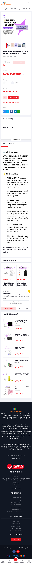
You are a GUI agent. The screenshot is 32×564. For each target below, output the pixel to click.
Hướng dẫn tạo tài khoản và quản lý (16, 511)
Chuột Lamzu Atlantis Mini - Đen (22, 387)
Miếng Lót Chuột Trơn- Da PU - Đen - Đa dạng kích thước (21, 322)
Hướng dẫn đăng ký (16, 500)
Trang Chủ (5, 9)
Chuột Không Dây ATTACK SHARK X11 (21, 348)
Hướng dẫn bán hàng (16, 502)
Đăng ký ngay (16, 539)
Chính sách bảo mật (16, 507)
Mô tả (4, 144)
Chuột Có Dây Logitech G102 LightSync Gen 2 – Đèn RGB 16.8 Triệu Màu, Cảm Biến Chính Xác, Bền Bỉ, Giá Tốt (23, 284)
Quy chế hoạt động (16, 504)
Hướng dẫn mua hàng (16, 497)
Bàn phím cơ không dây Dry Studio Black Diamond (22, 335)
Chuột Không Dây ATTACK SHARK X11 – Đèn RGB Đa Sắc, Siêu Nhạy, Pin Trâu (9, 284)
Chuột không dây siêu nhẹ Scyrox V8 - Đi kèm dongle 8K (22, 374)
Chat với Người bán (19, 62)
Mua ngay (13, 97)
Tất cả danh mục (15, 9)
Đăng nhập (16, 521)
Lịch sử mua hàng (16, 523)
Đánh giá (12, 144)
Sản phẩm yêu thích (16, 526)
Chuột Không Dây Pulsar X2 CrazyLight (21, 361)
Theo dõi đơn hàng (16, 528)
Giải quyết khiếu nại (16, 509)
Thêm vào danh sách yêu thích (11, 102)
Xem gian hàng (9, 308)
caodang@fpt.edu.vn (16, 488)
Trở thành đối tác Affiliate (16, 530)
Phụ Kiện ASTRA (7, 63)
